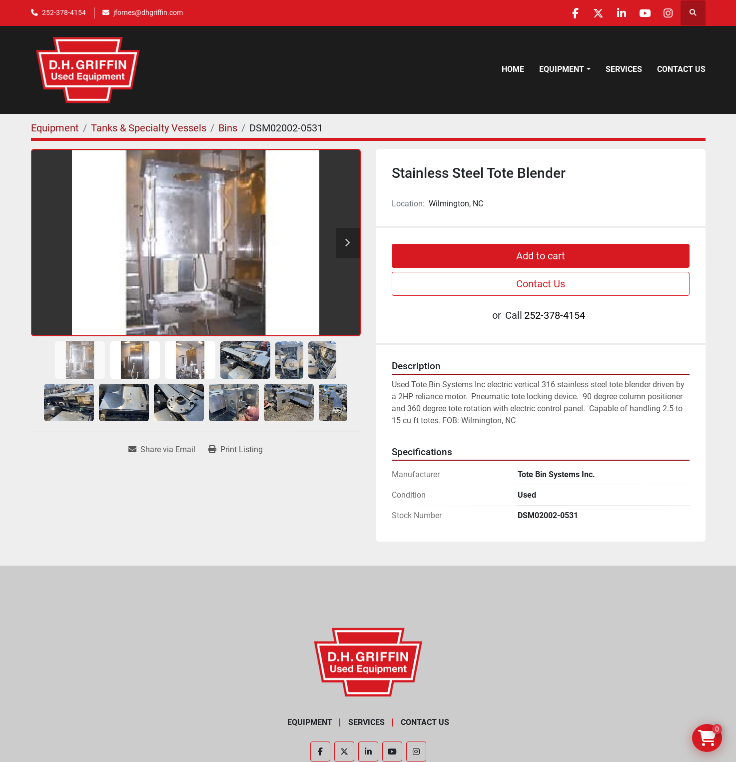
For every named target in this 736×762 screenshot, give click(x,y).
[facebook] (565, 12)
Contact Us (681, 69)
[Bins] (227, 128)
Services (624, 69)
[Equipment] (55, 128)
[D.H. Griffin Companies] (368, 662)
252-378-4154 (64, 12)
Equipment (561, 69)
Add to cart (540, 256)
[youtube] (641, 12)
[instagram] (667, 12)
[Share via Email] (162, 449)
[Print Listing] (235, 449)
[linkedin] (616, 12)
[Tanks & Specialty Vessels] (148, 128)
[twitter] (590, 12)
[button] (564, 69)
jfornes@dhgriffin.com (148, 12)
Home (513, 69)
